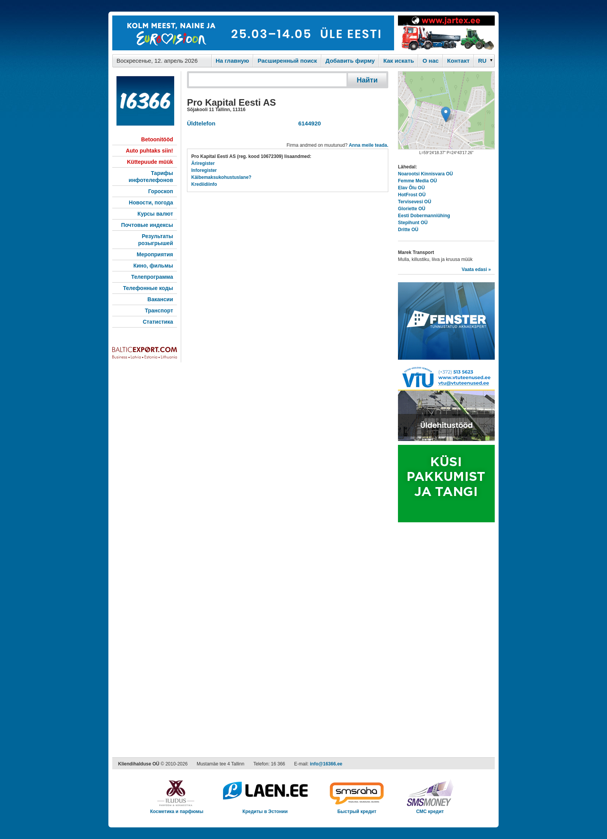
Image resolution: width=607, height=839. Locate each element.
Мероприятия (155, 254)
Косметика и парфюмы (177, 809)
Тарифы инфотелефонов (151, 176)
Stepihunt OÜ (413, 222)
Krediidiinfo (204, 184)
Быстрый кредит (357, 809)
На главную (232, 60)
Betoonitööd (157, 139)
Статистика (158, 322)
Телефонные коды (148, 288)
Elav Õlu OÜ (411, 187)
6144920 (308, 123)
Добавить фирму (350, 60)
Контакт (458, 60)
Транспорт (159, 310)
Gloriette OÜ (411, 208)
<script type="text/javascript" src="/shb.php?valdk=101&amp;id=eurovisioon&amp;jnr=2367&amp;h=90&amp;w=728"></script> (253, 32)
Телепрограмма (152, 277)
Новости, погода (151, 202)
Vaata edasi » (476, 269)
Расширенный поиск (287, 60)
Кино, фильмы (153, 266)
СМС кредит (430, 809)
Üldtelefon (201, 123)
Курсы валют (155, 214)
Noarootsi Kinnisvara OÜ (425, 174)
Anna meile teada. (368, 145)
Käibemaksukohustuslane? (221, 177)
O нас (430, 60)
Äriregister (203, 163)
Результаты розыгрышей (155, 239)
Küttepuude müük (150, 162)
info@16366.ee (326, 764)
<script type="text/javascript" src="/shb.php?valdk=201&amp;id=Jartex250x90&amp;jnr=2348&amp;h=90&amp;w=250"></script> (446, 32)
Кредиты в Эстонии (264, 809)
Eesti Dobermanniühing (424, 215)
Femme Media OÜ (417, 181)
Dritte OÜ (408, 229)
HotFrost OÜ (411, 194)
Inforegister (204, 170)
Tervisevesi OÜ (414, 201)
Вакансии (160, 299)
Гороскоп (160, 191)
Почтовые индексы (147, 225)
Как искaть (398, 60)
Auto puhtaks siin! (149, 151)
